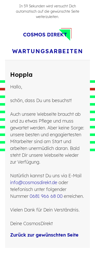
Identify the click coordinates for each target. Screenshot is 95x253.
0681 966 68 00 (46, 196)
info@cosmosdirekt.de (33, 182)
